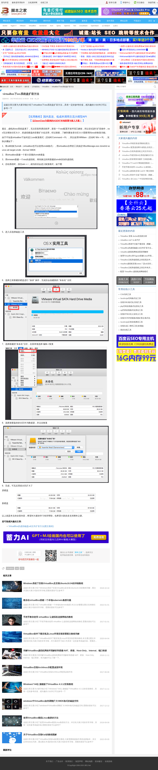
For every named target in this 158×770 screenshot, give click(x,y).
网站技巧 (19, 87)
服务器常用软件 (18, 2)
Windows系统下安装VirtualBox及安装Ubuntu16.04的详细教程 (53, 583)
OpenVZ (67, 26)
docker (5, 26)
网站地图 (89, 761)
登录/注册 (113, 2)
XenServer (43, 26)
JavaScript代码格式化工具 (130, 298)
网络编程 (33, 21)
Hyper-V (13, 26)
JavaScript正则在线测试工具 (131, 322)
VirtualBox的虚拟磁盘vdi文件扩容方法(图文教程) (31, 526)
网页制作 (20, 21)
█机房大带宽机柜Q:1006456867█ (134, 50)
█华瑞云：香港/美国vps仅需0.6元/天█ (96, 63)
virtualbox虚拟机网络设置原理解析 (134, 252)
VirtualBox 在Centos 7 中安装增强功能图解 (139, 179)
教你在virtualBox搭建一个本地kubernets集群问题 (47, 600)
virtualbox (10, 568)
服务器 (84, 21)
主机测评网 (32, 2)
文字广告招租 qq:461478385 (92, 46)
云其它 (115, 26)
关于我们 (49, 761)
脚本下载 (60, 21)
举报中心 (126, 2)
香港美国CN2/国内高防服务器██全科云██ (20, 67)
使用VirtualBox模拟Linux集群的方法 (40, 718)
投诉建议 (98, 761)
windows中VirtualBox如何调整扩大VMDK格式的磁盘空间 (50, 701)
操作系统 (110, 21)
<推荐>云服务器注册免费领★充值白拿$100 (20, 46)
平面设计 (137, 21)
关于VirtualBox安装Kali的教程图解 (40, 735)
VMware (23, 26)
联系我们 (69, 761)
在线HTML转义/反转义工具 (131, 314)
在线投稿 (108, 761)
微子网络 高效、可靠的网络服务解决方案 (98, 60)
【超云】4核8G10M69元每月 (54, 63)
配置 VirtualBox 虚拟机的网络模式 (134, 272)
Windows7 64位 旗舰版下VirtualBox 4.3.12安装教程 (48, 684)
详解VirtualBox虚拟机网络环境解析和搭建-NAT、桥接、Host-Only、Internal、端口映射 (65, 650)
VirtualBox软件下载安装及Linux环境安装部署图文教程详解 (51, 634)
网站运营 (124, 21)
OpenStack (94, 26)
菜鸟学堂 (5, 2)
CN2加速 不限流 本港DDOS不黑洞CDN (58, 46)
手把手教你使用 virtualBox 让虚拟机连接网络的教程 (48, 617)
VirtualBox (32, 26)
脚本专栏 (47, 21)
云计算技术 (106, 26)
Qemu (58, 26)
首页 (11, 87)
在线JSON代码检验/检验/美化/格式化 (135, 318)
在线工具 (44, 2)
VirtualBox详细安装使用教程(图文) (136, 143)
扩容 (22, 568)
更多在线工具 (125, 330)
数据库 (73, 21)
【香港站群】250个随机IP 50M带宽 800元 (59, 56)
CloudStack (83, 26)
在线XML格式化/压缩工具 (131, 302)
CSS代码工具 (125, 294)
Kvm (51, 26)
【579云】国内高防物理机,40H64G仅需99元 (21, 56)
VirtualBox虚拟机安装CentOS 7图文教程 (138, 171)
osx (17, 568)
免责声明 (79, 761)
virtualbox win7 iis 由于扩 (130, 240)
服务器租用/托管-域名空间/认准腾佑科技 (136, 63)
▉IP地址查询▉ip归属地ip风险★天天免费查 (60, 53)
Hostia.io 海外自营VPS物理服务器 (95, 50)
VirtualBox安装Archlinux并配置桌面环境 (43, 667)
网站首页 (6, 21)
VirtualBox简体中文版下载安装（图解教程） (140, 175)
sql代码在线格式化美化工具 (131, 310)
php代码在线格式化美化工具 (131, 306)
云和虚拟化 (36, 87)
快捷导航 (153, 2)
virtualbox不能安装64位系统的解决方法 (138, 155)
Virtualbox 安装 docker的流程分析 (133, 236)
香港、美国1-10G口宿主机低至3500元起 (97, 56)
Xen (74, 26)
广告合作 (59, 761)
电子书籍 (97, 21)
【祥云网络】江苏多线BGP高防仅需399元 (137, 60)
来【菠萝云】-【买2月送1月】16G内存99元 (20, 50)
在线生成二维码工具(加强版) (132, 326)
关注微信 (140, 2)
